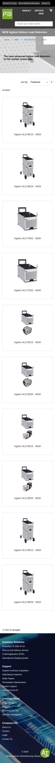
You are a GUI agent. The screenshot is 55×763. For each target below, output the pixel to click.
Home (6, 40)
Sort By (24, 82)
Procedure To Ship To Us (13, 646)
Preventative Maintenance (14, 682)
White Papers (8, 678)
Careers (6, 731)
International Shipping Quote (15, 658)
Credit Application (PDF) (13, 654)
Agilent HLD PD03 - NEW (27, 290)
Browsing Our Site (10, 710)
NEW (41, 13)
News (4, 707)
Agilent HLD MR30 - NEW (27, 602)
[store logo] (7, 14)
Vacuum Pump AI (10, 690)
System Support (9, 686)
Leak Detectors (30, 40)
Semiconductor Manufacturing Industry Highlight (27, 756)
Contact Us (45, 3)
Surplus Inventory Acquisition (15, 670)
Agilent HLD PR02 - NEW (27, 238)
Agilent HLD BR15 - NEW (27, 446)
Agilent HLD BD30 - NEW (27, 394)
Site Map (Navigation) (12, 714)
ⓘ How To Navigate (11, 630)
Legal (4, 735)
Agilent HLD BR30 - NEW (27, 498)
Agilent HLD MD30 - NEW (27, 186)
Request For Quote (10, 3)
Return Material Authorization (29, 3)
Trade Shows (8, 703)
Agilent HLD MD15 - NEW (27, 134)
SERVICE (39, 10)
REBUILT (26, 10)
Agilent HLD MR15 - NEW (27, 550)
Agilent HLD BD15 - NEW (27, 342)
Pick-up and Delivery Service (15, 650)
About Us (6, 727)
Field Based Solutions (12, 674)
